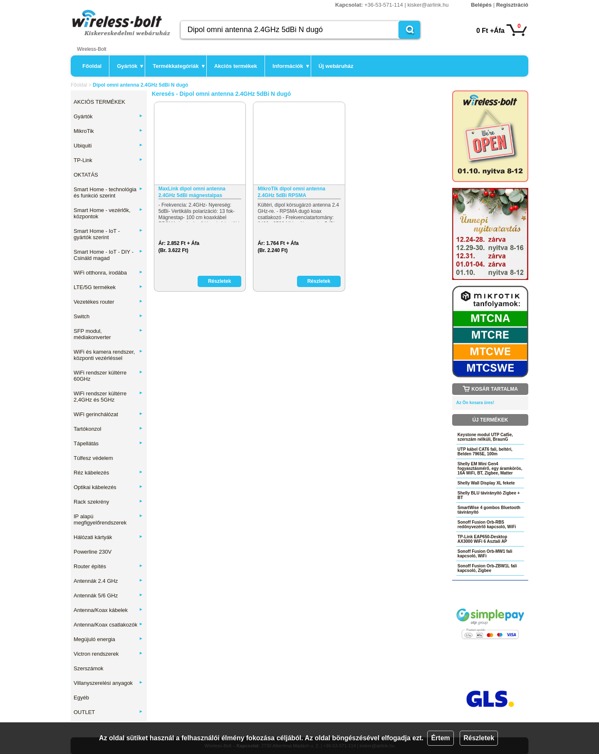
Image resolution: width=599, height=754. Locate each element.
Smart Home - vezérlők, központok (108, 213)
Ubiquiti (108, 145)
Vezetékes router (108, 302)
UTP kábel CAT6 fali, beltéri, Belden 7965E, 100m (485, 451)
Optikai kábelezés (108, 487)
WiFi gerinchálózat (108, 414)
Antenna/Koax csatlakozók (108, 625)
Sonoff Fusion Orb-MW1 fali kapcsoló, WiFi (485, 553)
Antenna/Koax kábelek (108, 610)
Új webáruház (336, 66)
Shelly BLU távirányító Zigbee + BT (489, 495)
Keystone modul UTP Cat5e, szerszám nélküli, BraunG (485, 437)
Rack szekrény (108, 502)
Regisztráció (512, 5)
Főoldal (91, 66)
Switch (108, 316)
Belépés (481, 5)
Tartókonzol (108, 429)
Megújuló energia (108, 639)
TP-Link (108, 160)
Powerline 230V (92, 552)
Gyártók (130, 66)
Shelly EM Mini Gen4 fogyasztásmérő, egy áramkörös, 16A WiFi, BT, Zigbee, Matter (490, 468)
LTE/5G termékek (108, 287)
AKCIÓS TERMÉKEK (99, 102)
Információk (290, 66)
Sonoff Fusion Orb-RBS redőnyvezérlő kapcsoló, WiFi (487, 524)
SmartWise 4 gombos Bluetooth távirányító (489, 509)
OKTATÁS (86, 175)
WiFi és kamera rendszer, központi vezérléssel (108, 355)
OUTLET (108, 712)
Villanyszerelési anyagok (108, 683)
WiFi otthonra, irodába (108, 273)
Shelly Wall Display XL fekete (486, 483)
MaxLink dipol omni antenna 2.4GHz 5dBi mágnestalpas (191, 192)
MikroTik (108, 131)
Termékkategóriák (178, 66)
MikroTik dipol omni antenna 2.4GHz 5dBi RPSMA (291, 192)
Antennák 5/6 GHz (108, 595)
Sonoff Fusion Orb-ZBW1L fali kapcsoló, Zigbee (487, 568)
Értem (440, 738)
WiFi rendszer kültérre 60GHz (108, 376)
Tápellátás (108, 443)
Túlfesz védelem (93, 458)
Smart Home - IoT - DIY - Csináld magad (108, 255)
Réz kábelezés (108, 472)
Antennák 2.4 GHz (108, 581)
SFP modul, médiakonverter (108, 334)
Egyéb (81, 697)
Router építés (108, 566)
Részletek (478, 738)
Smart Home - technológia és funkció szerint (108, 192)
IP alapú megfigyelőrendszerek (108, 519)
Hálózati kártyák (108, 537)
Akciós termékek (235, 66)
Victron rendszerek (108, 654)
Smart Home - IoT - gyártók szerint (108, 234)
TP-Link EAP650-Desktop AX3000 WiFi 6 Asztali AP (482, 539)
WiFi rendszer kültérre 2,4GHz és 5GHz (108, 396)
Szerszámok (89, 668)
